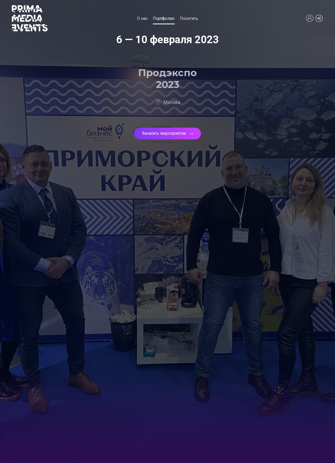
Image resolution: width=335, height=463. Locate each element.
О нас (142, 18)
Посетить (189, 18)
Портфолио (164, 18)
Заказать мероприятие (167, 133)
